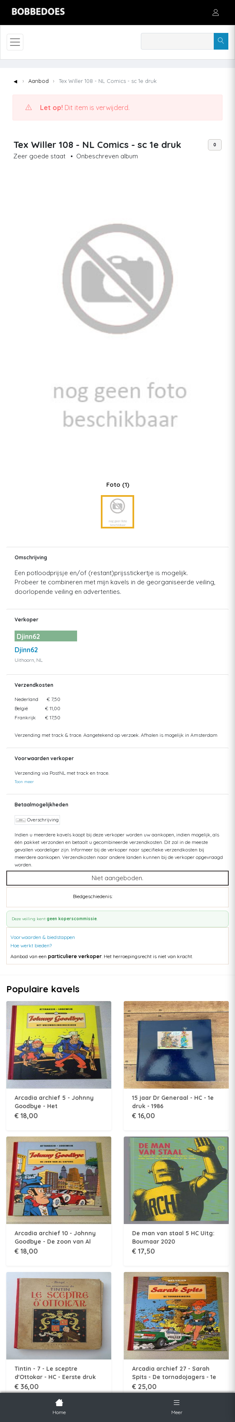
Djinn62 (26, 650)
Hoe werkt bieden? (31, 945)
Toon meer (24, 781)
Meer (176, 1406)
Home (59, 1406)
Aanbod (38, 81)
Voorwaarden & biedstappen (42, 937)
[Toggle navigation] (15, 42)
